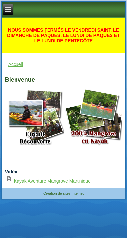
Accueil (15, 64)
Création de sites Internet (63, 193)
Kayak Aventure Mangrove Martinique (52, 181)
